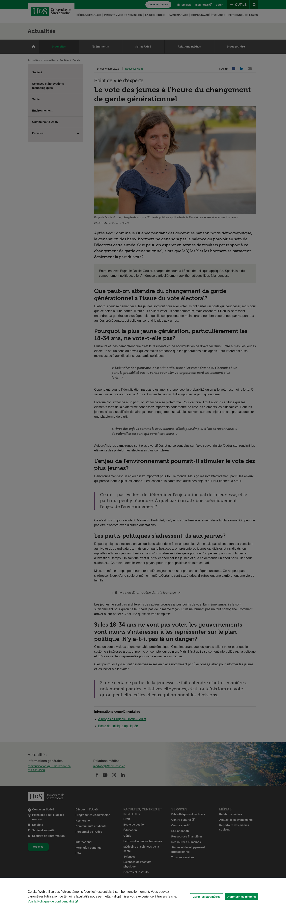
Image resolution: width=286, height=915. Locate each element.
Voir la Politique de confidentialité (51, 901)
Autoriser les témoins (241, 896)
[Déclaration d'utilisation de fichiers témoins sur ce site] (143, 896)
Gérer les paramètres (206, 896)
